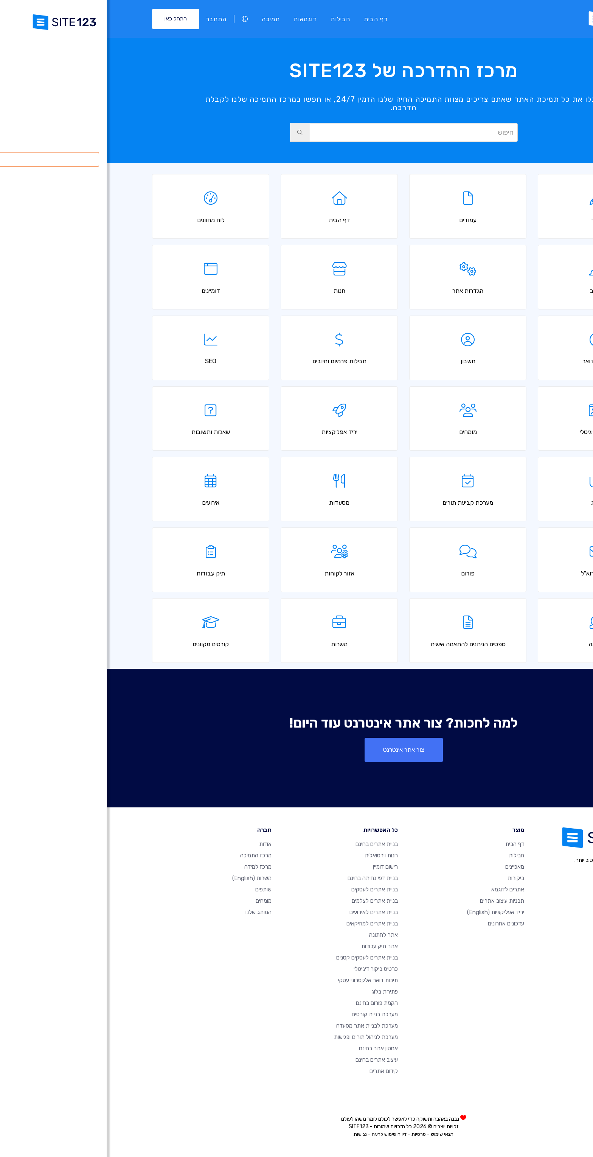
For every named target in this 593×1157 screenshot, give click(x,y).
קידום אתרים (276, 1071)
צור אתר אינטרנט (296, 749)
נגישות (253, 1134)
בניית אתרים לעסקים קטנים (260, 957)
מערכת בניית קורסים (268, 1014)
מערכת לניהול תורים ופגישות (259, 1037)
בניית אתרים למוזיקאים (265, 923)
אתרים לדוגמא (400, 889)
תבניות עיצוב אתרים (395, 900)
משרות (145, 878)
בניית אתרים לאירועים (266, 912)
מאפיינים (407, 866)
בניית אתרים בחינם (269, 844)
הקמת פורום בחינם (270, 1003)
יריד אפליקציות (388, 912)
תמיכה (164, 18)
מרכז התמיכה (149, 855)
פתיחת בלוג (277, 991)
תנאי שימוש (335, 1134)
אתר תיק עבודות (272, 946)
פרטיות (311, 1134)
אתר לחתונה (276, 935)
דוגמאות (198, 18)
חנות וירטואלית (274, 855)
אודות (158, 844)
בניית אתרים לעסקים (267, 889)
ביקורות (409, 878)
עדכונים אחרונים (399, 923)
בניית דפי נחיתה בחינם (266, 878)
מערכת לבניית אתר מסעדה (260, 1025)
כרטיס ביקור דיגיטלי (269, 969)
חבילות (233, 18)
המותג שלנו (151, 912)
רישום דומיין (278, 866)
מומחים (157, 900)
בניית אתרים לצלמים (268, 900)
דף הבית (269, 18)
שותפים (156, 889)
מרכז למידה (151, 866)
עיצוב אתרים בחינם (269, 1059)
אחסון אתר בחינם (271, 1048)
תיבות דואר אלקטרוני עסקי (261, 980)
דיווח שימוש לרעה (282, 1134)
